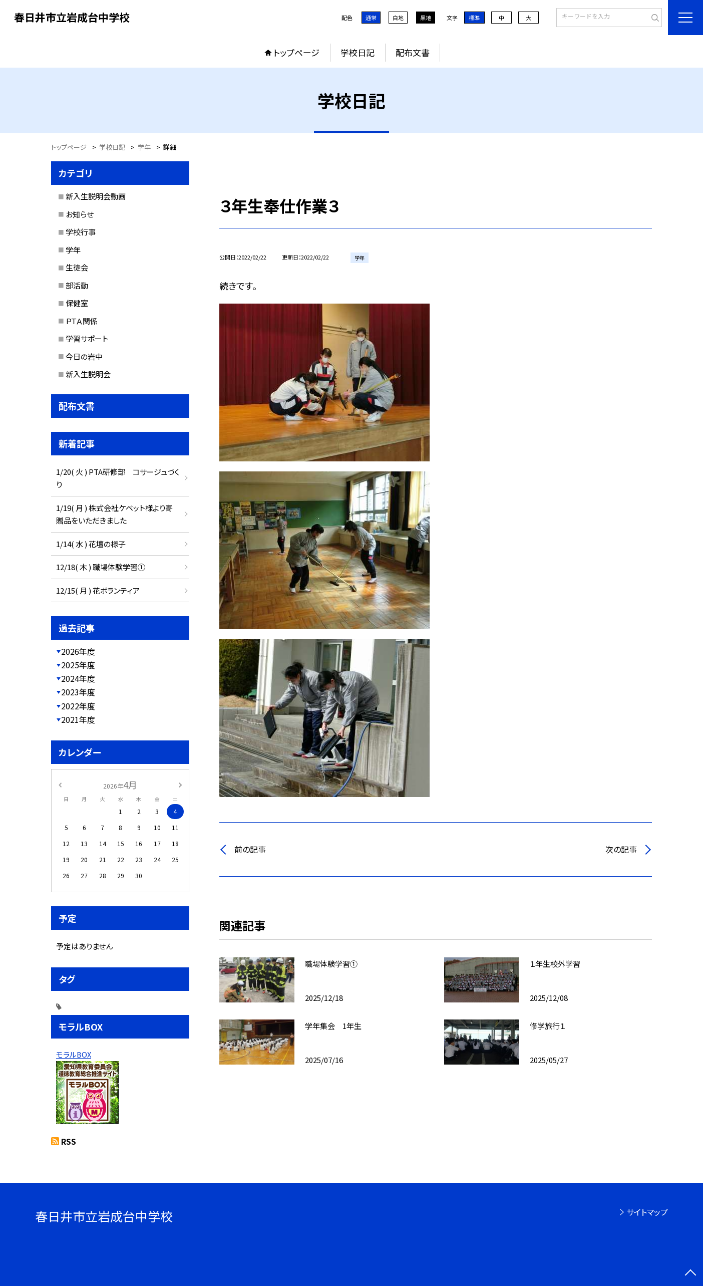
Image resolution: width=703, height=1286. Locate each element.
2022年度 (78, 706)
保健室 (77, 303)
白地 (398, 18)
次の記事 (621, 849)
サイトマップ (647, 1212)
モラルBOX (73, 1054)
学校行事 (81, 231)
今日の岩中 (84, 356)
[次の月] (180, 784)
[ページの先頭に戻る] (690, 1273)
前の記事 (250, 849)
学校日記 (357, 52)
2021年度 (78, 719)
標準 (474, 18)
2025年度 (78, 665)
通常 (371, 18)
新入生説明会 (88, 374)
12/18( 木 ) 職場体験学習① (100, 567)
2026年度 (78, 651)
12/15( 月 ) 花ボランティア (98, 590)
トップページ (296, 52)
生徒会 (77, 267)
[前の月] (60, 784)
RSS (68, 1141)
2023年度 (78, 692)
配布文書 (413, 52)
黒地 (425, 18)
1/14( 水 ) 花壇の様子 (91, 544)
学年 (73, 249)
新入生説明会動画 (96, 196)
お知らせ (80, 214)
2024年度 (78, 678)
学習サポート (87, 338)
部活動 (77, 285)
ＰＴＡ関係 (82, 321)
